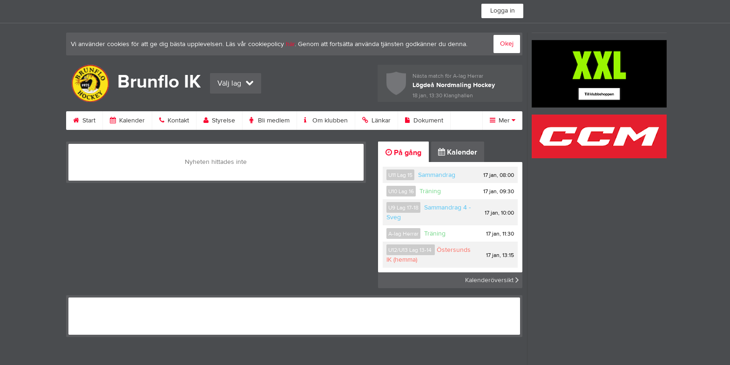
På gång (403, 152)
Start (84, 120)
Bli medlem (270, 120)
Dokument (424, 120)
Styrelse (219, 120)
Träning (430, 191)
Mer (502, 120)
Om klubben (326, 120)
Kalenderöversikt (492, 280)
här (290, 44)
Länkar (376, 120)
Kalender (127, 120)
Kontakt (174, 120)
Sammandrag (436, 175)
